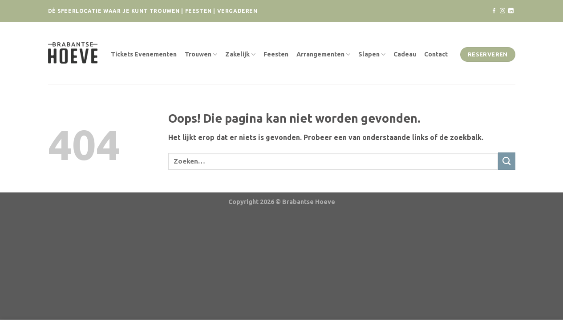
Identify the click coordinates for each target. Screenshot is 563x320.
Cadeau (404, 54)
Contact (436, 54)
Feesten (275, 54)
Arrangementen (323, 54)
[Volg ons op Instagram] (502, 11)
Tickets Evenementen (144, 54)
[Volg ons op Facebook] (494, 11)
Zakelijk (240, 54)
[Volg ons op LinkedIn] (511, 11)
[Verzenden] (506, 161)
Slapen (371, 54)
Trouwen (201, 54)
